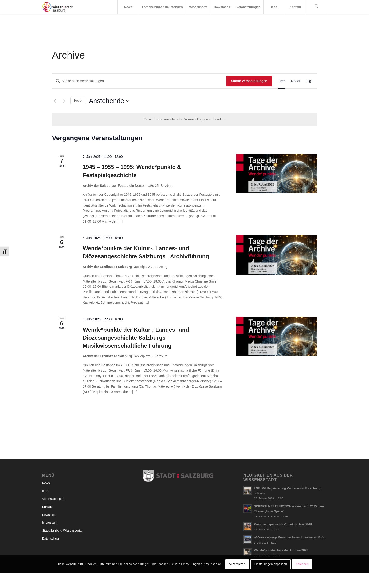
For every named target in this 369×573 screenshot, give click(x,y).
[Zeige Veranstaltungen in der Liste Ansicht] (281, 81)
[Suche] (316, 7)
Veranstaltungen (53, 499)
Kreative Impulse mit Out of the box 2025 (283, 524)
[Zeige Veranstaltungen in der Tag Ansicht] (308, 81)
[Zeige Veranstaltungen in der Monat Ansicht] (295, 81)
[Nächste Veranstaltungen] (64, 101)
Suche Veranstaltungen (249, 81)
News (46, 483)
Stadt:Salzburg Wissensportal (62, 530)
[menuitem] (128, 7)
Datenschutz (50, 538)
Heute (78, 100)
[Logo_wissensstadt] (57, 7)
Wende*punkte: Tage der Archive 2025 (281, 550)
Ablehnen (302, 564)
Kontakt (47, 507)
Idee (45, 491)
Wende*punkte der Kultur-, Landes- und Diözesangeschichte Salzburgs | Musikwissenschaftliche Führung (136, 337)
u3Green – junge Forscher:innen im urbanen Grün (289, 537)
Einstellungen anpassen (270, 564)
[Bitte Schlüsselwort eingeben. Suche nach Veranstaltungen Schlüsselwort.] (139, 81)
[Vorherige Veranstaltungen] (55, 101)
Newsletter (49, 515)
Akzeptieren (237, 564)
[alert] (184, 119)
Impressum (49, 522)
